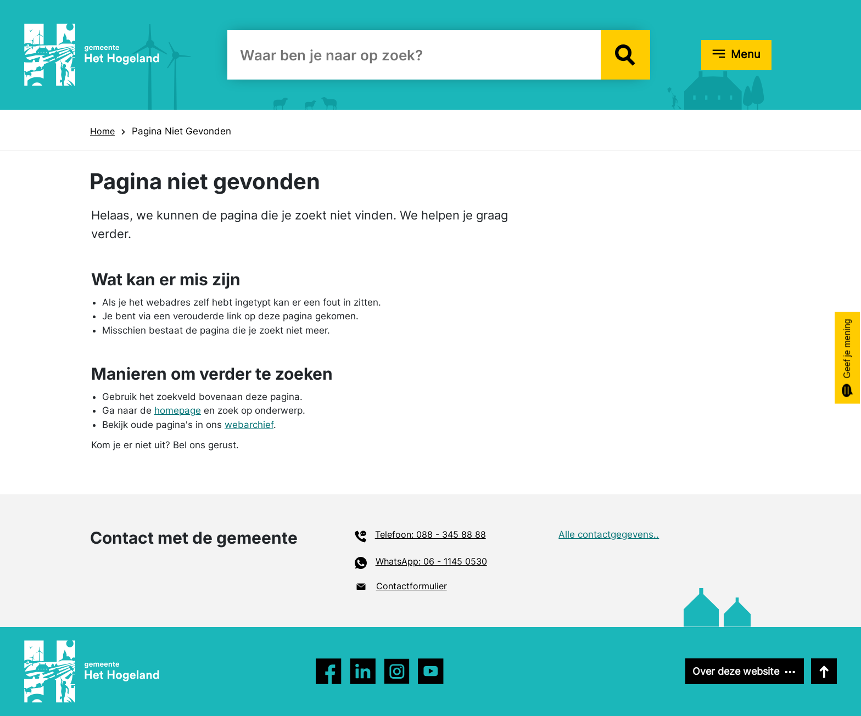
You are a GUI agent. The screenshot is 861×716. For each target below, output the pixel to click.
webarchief (249, 424)
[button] (625, 55)
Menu (746, 54)
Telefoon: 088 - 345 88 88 (430, 534)
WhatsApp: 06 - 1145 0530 (431, 561)
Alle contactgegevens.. (608, 534)
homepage (177, 410)
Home (102, 131)
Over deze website (735, 671)
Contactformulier (411, 585)
